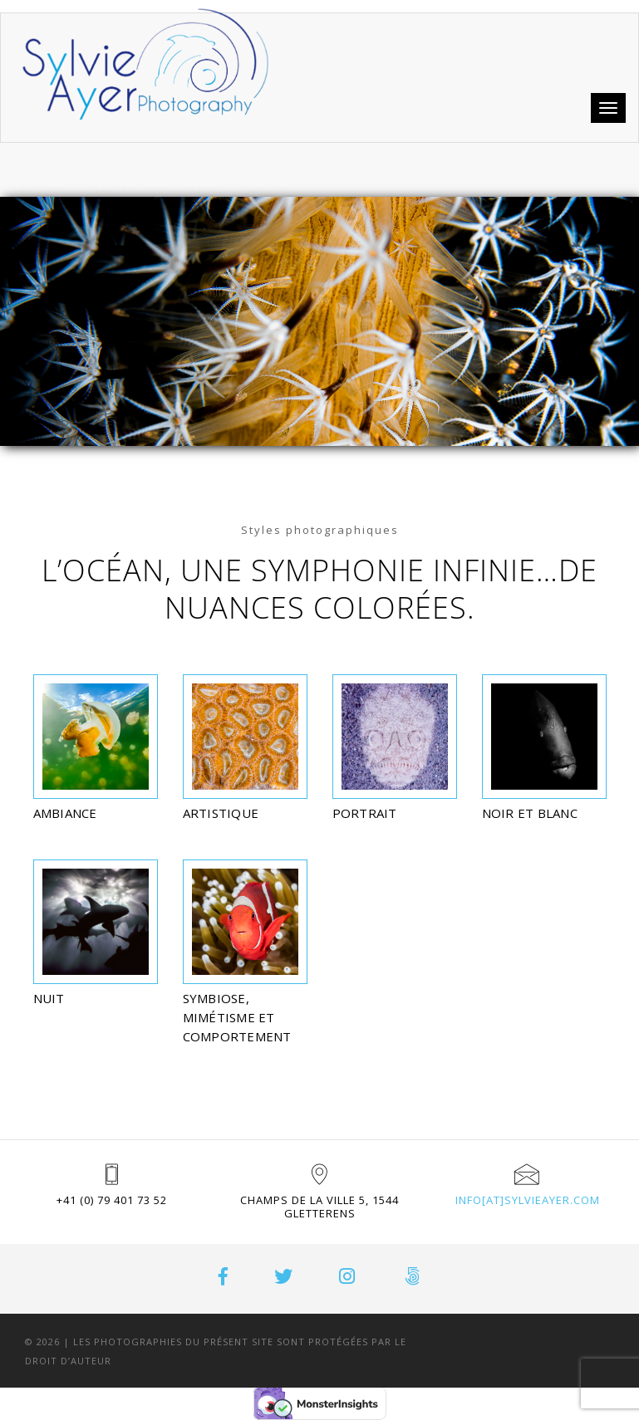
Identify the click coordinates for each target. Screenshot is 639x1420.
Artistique (221, 813)
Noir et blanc (530, 813)
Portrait (364, 813)
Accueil (45, 170)
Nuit (49, 998)
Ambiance (65, 813)
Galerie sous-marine (157, 170)
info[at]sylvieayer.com (527, 1199)
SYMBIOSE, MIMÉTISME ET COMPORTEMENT (237, 1017)
